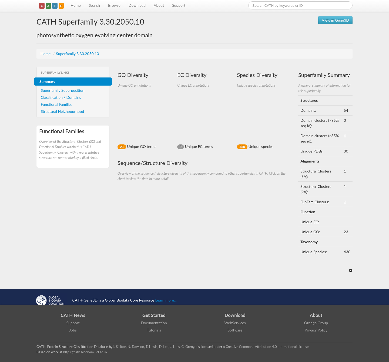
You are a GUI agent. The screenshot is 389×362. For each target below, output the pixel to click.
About (159, 5)
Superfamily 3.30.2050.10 (77, 53)
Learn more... (166, 300)
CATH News (73, 315)
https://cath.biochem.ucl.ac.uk (85, 352)
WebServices (235, 322)
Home (76, 5)
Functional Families (56, 104)
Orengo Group (316, 322)
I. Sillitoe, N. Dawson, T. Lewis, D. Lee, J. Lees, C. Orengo (155, 347)
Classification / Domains (61, 97)
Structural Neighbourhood (62, 111)
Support (178, 5)
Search (94, 5)
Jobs (73, 330)
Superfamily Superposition (62, 90)
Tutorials (154, 330)
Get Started (154, 315)
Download (137, 5)
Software (235, 330)
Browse (114, 5)
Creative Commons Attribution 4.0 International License (267, 347)
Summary (47, 81)
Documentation (154, 322)
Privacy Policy (316, 330)
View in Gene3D (335, 20)
